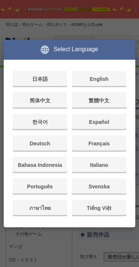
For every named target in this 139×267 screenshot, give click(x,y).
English (99, 79)
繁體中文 (99, 100)
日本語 (40, 79)
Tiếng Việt (99, 208)
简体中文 (40, 100)
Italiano (99, 165)
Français (99, 143)
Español (99, 122)
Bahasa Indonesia (40, 165)
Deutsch (40, 143)
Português (40, 186)
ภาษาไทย (40, 208)
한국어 (40, 122)
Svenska (99, 186)
